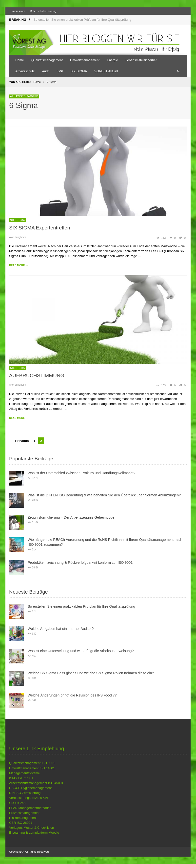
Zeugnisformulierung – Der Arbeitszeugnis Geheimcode (71, 517)
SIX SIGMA (17, 220)
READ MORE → (18, 265)
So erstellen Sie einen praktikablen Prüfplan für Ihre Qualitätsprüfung (82, 19)
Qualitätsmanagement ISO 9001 (32, 763)
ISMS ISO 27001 (21, 778)
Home (36, 81)
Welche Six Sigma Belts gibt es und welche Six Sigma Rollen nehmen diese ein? (91, 673)
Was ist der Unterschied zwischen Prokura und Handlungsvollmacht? (82, 473)
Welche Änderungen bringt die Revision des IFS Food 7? (72, 695)
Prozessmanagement (24, 813)
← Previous (20, 441)
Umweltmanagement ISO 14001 (32, 768)
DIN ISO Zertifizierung (24, 793)
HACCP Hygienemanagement (30, 788)
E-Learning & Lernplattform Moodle (34, 832)
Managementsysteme (24, 773)
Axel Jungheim (17, 237)
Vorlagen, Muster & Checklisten (31, 827)
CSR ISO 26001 (20, 823)
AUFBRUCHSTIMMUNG (36, 375)
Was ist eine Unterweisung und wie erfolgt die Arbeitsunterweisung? (81, 651)
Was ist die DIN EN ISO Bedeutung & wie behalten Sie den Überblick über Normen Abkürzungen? (104, 495)
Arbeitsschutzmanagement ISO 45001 (36, 783)
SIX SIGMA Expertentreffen (39, 227)
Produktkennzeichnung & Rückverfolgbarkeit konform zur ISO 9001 (80, 562)
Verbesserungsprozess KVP (29, 798)
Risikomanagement (23, 818)
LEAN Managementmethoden (30, 808)
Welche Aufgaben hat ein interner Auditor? (61, 629)
